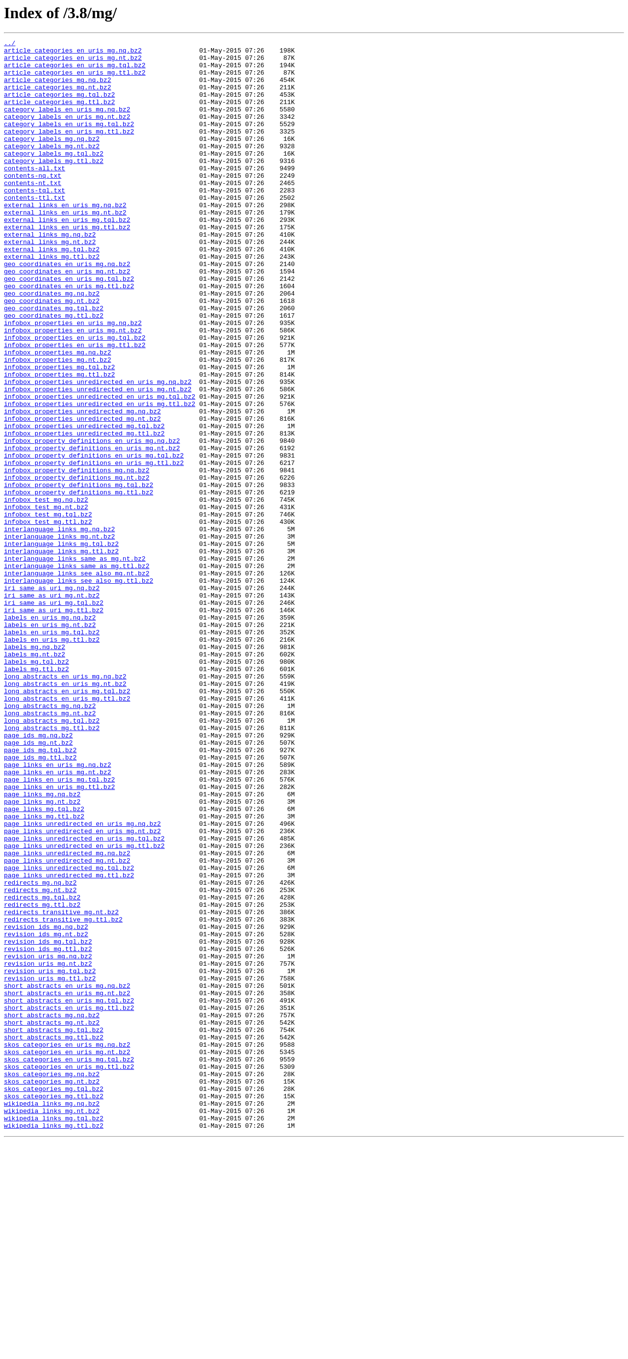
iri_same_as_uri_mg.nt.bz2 (52, 707)
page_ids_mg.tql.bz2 (40, 892)
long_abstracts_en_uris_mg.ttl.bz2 (67, 830)
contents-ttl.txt (34, 229)
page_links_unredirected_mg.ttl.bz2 (69, 1042)
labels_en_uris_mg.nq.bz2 (50, 733)
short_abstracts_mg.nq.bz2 (52, 1210)
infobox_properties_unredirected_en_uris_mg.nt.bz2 (97, 459)
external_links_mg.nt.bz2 (50, 282)
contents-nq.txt (32, 203)
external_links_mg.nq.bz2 (50, 274)
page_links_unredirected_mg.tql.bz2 (69, 1034)
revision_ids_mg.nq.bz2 (46, 1104)
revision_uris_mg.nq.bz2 (48, 1140)
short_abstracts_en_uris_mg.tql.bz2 (69, 1193)
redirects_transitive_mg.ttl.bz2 (63, 1095)
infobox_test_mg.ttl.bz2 (48, 618)
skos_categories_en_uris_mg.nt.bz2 (67, 1254)
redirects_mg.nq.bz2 (40, 1051)
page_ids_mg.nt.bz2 (38, 883)
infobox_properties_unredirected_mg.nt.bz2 (82, 494)
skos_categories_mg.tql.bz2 (54, 1299)
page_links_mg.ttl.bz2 (44, 972)
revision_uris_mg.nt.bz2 (48, 1148)
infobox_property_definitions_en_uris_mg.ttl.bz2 (94, 548)
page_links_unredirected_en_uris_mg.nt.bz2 (82, 989)
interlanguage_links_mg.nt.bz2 (59, 636)
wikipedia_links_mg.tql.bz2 (54, 1334)
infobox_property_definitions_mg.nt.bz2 (76, 565)
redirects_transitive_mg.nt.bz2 (61, 1087)
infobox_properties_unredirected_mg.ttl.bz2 (84, 512)
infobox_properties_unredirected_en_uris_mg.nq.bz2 (97, 450)
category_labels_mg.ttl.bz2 (54, 185)
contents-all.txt (34, 194)
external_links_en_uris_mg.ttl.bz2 (67, 265)
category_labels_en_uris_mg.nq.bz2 (67, 123)
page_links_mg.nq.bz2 (42, 945)
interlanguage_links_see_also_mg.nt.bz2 (76, 680)
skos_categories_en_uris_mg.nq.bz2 (67, 1246)
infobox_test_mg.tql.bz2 (48, 609)
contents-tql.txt (34, 221)
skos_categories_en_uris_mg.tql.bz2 (69, 1263)
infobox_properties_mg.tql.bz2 (59, 433)
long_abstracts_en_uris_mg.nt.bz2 (65, 813)
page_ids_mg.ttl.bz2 (40, 901)
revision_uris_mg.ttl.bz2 (50, 1166)
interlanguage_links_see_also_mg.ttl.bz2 (78, 689)
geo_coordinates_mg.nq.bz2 (52, 344)
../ (9, 44)
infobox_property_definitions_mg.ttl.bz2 (78, 583)
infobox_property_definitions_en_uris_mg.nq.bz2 (92, 521)
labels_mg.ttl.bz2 (36, 795)
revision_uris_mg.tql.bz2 (50, 1157)
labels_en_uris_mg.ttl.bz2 (52, 760)
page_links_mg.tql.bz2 (44, 963)
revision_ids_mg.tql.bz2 (48, 1122)
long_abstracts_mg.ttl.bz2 (52, 866)
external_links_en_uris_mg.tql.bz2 (67, 256)
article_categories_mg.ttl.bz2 (59, 114)
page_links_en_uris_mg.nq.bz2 (57, 910)
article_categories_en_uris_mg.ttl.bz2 (75, 79)
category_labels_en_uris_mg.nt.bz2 (67, 132)
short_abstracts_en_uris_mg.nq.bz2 (67, 1175)
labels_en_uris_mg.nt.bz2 (50, 742)
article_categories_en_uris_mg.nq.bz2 (73, 53)
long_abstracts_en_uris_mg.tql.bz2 (67, 821)
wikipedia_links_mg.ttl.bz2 (54, 1343)
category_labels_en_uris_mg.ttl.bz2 (69, 150)
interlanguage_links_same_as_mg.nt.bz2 (75, 662)
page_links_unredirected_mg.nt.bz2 (67, 1025)
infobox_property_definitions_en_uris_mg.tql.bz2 (94, 539)
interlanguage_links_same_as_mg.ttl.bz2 (76, 671)
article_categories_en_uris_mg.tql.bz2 (75, 70)
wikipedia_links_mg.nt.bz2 (52, 1325)
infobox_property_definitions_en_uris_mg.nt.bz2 (92, 530)
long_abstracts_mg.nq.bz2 (50, 839)
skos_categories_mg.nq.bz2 (52, 1281)
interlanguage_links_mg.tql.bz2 (61, 645)
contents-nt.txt (32, 212)
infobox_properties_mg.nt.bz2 (57, 424)
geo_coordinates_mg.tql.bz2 (54, 362)
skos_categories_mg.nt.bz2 (52, 1290)
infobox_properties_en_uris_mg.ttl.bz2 (75, 406)
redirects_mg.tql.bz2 (42, 1069)
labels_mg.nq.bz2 (34, 768)
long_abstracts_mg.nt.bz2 (50, 848)
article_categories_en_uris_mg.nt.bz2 (73, 61)
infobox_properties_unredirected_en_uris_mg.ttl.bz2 (99, 477)
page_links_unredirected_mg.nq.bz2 (67, 1016)
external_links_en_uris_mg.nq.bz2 (65, 238)
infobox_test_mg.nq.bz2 (46, 592)
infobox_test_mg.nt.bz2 (46, 601)
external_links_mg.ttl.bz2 (52, 300)
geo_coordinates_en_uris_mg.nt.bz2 (67, 318)
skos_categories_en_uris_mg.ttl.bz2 (69, 1272)
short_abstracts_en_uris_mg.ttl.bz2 (69, 1201)
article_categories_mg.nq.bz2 (57, 88)
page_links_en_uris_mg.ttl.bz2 (59, 936)
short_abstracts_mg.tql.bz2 (54, 1228)
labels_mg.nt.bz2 (34, 777)
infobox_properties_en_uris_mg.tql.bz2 (75, 397)
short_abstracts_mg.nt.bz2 (52, 1219)
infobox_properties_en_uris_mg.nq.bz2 (73, 380)
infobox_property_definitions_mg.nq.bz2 (76, 556)
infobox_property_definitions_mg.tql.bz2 (78, 574)
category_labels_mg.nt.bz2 (52, 167)
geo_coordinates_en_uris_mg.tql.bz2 (69, 327)
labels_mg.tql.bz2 (36, 786)
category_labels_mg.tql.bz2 (54, 176)
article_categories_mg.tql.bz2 (59, 106)
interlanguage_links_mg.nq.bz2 (59, 627)
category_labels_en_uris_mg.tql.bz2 (69, 141)
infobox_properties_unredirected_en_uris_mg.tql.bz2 (99, 468)
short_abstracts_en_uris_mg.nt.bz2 (67, 1184)
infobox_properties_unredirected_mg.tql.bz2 (84, 503)
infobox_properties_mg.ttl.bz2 (59, 441)
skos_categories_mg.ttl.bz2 (54, 1308)
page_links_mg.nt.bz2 (42, 954)
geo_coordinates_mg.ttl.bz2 (54, 371)
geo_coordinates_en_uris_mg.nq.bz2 (67, 309)
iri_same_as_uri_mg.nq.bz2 (52, 698)
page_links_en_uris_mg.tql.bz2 (59, 928)
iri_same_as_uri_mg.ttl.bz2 (54, 724)
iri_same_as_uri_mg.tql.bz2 (54, 715)
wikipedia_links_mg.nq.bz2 (52, 1316)
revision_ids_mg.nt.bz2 (46, 1113)
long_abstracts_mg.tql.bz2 (52, 857)
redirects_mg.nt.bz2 (40, 1060)
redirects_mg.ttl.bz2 (42, 1078)
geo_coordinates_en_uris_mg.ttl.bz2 (69, 335)
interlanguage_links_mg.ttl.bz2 (61, 654)
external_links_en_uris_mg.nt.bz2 (65, 247)
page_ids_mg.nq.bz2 (38, 874)
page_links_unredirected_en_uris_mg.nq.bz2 (82, 981)
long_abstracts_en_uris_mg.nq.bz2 (65, 804)
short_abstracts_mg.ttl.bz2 (54, 1237)
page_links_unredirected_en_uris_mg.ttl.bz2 (84, 1007)
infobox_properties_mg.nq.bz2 (57, 415)
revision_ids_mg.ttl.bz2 (48, 1131)
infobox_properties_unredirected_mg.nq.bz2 (82, 486)
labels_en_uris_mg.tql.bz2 (52, 751)
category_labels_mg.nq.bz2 (52, 159)
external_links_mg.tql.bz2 (52, 291)
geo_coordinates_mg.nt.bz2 (52, 353)
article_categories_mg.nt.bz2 (57, 97)
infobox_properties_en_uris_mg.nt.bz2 (73, 388)
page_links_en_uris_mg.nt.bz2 (57, 919)
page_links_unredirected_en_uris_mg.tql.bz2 (84, 998)
